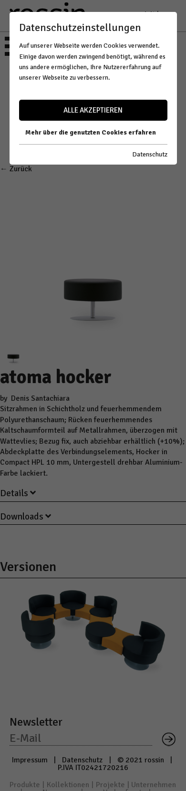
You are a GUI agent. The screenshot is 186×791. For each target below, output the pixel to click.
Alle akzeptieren (93, 110)
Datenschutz (149, 154)
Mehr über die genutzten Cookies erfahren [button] (90, 132)
